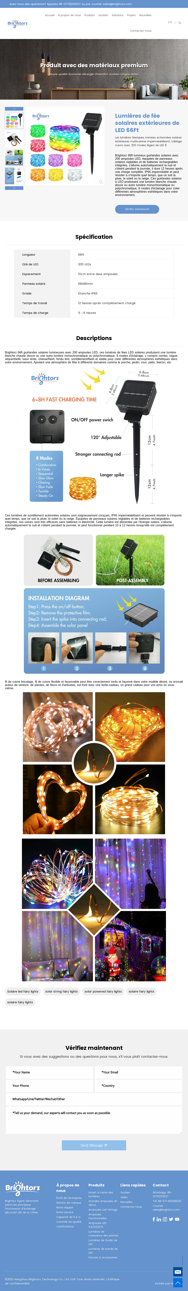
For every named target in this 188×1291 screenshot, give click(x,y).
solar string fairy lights (61, 991)
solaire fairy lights (141, 991)
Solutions (117, 15)
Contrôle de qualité (69, 1222)
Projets (131, 15)
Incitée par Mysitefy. (169, 1283)
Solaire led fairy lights (22, 991)
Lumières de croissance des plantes (103, 1233)
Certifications (65, 1226)
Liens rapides (133, 1185)
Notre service (64, 1212)
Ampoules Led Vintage (103, 1210)
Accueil (49, 15)
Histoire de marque (68, 1203)
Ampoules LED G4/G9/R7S (97, 1225)
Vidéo (124, 1197)
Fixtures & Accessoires (102, 1257)
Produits (89, 15)
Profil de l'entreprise (69, 1198)
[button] (14, 109)
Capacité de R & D (68, 1217)
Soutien (103, 15)
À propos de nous (69, 15)
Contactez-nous (140, 31)
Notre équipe (64, 1207)
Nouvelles (145, 15)
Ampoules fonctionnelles (97, 1216)
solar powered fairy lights (103, 991)
